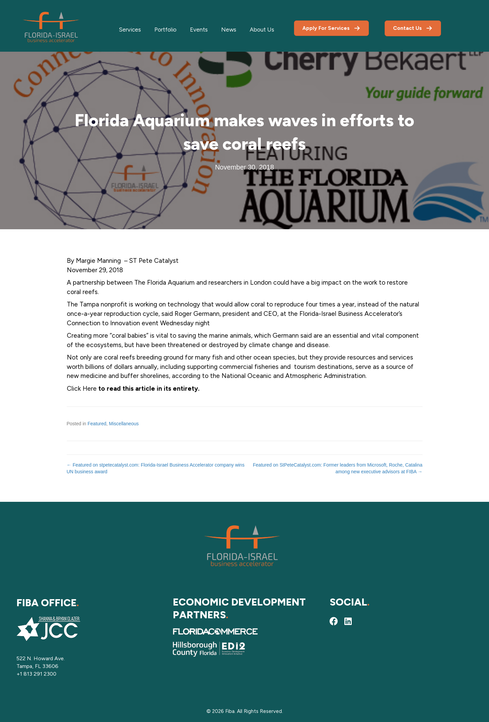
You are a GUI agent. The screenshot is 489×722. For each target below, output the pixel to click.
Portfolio (165, 29)
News (228, 29)
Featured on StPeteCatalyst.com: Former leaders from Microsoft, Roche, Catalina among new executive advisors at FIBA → (338, 468)
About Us (262, 29)
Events (199, 29)
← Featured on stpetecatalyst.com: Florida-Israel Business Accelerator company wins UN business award (156, 468)
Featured (97, 423)
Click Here (82, 388)
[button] (334, 621)
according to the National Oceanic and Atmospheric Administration (268, 376)
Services (130, 29)
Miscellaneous (124, 423)
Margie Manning (99, 260)
